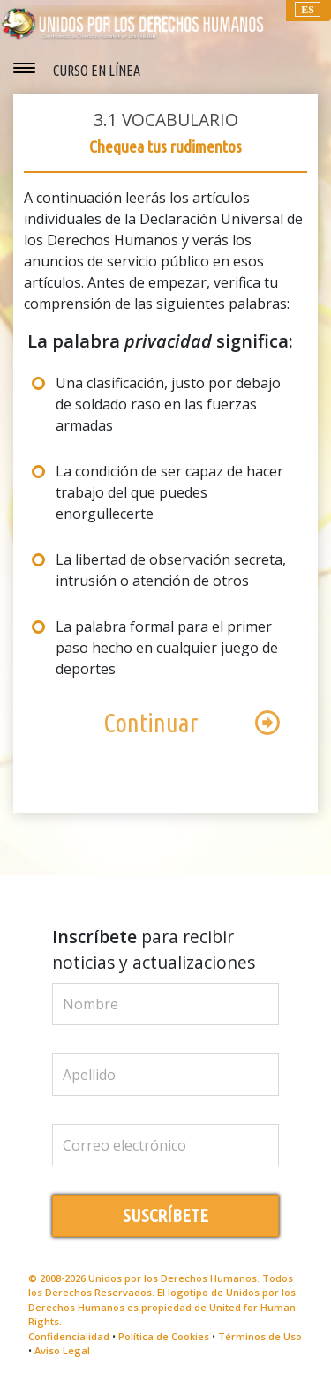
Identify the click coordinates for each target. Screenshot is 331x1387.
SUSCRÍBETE (165, 1215)
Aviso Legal (62, 1350)
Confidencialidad (68, 1336)
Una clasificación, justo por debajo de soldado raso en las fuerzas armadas (168, 404)
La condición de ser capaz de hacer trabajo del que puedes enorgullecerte (169, 492)
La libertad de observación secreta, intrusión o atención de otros (171, 570)
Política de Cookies (163, 1336)
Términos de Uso (260, 1336)
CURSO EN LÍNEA (96, 71)
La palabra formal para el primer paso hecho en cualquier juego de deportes (167, 648)
